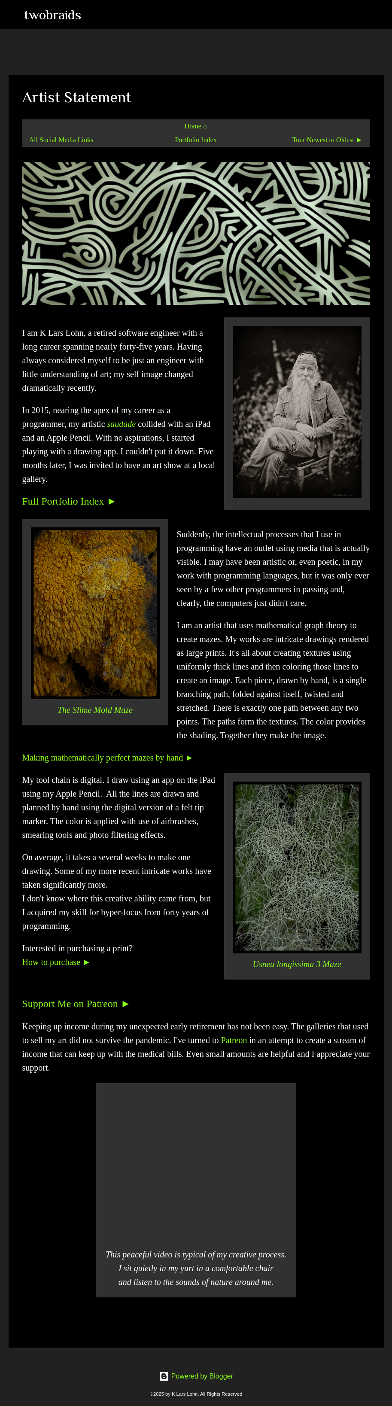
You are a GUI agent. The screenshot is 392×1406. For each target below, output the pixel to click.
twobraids (52, 14)
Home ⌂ (196, 126)
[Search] (93, 14)
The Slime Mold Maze (95, 710)
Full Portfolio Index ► (69, 501)
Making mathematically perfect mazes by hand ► (108, 757)
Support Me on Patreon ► (76, 1003)
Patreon (234, 1040)
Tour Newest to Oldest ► (327, 139)
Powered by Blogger (196, 1376)
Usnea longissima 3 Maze (296, 964)
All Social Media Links (61, 139)
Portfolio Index (195, 139)
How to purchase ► (56, 962)
